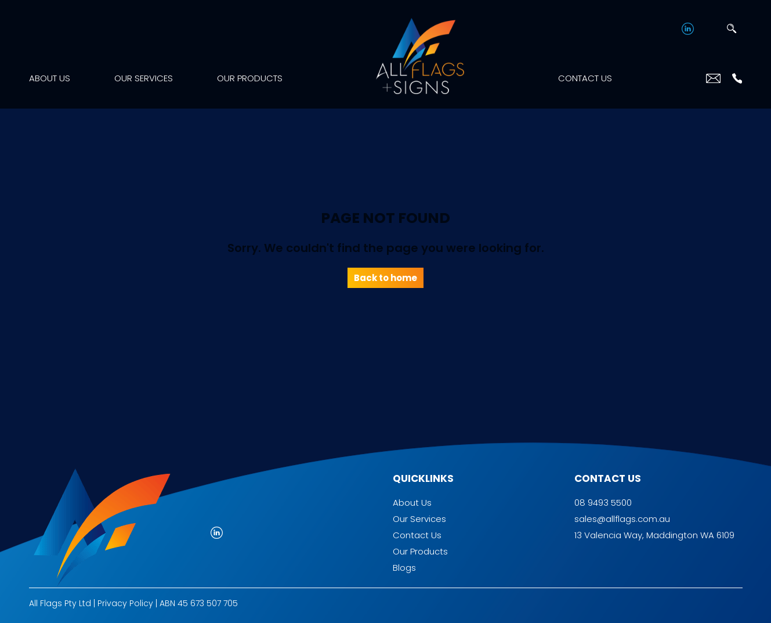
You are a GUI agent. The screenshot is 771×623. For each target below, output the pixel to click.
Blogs (404, 567)
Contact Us (585, 78)
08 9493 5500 (603, 502)
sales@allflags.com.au (622, 519)
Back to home (385, 278)
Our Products (250, 78)
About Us (49, 78)
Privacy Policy (125, 603)
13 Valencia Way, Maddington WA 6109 (654, 535)
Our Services (143, 78)
